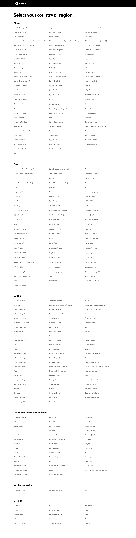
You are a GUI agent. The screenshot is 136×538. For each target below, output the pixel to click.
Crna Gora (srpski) (20, 367)
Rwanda (88, 117)
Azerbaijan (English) (56, 174)
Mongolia (88, 229)
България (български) (93, 309)
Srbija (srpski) (54, 384)
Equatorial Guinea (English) (23, 76)
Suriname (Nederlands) (57, 466)
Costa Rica (17, 435)
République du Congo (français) (96, 41)
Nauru (87, 510)
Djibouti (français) (55, 54)
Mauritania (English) (20, 104)
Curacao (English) (55, 435)
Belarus (87, 314)
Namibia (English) (20, 113)
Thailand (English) (91, 267)
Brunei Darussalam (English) (23, 183)
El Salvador (89, 466)
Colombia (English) (91, 430)
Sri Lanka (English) (20, 229)
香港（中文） (89, 187)
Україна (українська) (92, 397)
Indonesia (52, 192)
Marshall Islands (54, 510)
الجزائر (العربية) (54, 59)
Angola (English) (54, 28)
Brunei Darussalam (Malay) (58, 183)
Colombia (52, 430)
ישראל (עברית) (18, 196)
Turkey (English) (90, 276)
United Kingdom (55, 336)
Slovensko (17, 393)
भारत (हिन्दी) (17, 201)
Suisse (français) (54, 318)
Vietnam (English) (20, 285)
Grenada (17, 444)
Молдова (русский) (20, 362)
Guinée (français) (55, 72)
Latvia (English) (54, 358)
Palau (87, 514)
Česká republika (90, 318)
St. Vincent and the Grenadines (96, 470)
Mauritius (88, 104)
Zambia (87, 149)
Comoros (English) (55, 85)
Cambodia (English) (92, 210)
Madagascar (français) (93, 95)
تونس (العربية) (53, 140)
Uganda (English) (55, 144)
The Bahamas (18, 426)
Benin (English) (54, 36)
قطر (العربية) (89, 257)
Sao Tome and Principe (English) (24, 131)
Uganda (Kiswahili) (91, 144)
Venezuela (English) (56, 474)
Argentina (52, 417)
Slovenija (52, 388)
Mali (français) (54, 99)
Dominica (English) (20, 439)
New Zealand (18, 514)
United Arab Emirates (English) (24, 169)
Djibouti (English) (91, 54)
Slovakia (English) (55, 393)
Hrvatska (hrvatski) (20, 340)
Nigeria (51, 117)
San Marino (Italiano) (92, 393)
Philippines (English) (56, 248)
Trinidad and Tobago (21, 470)
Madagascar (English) (21, 99)
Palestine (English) (20, 257)
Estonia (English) (55, 327)
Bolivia (16, 422)
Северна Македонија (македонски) (97, 367)
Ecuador (88, 439)
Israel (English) (54, 196)
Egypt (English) (19, 63)
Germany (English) (55, 323)
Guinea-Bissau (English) (22, 81)
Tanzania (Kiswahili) (20, 144)
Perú (50, 461)
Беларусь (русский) (56, 314)
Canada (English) (19, 490)
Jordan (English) (54, 206)
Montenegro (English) (92, 362)
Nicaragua (88, 457)
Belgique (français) (55, 309)
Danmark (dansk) (91, 323)
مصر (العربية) (89, 59)
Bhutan (87, 183)
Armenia (88, 169)
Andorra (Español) (55, 301)
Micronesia (89, 506)
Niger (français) (90, 113)
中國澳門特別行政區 (20, 234)
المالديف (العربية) (19, 238)
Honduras (17, 448)
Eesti (86, 327)
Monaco (88, 358)
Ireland (16, 345)
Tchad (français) (90, 131)
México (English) (54, 457)
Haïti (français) (54, 448)
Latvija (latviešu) (19, 358)
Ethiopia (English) (55, 63)
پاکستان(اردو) (53, 253)
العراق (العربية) (53, 201)
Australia (17, 506)
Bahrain (52, 178)
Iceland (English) (55, 345)
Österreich (17, 305)
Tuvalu (87, 519)
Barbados (88, 417)
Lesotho (16, 90)
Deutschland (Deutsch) (21, 323)
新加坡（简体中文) (20, 267)
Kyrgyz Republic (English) (58, 210)
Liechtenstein (54, 349)
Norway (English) (55, 375)
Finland (87, 331)
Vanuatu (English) (20, 523)
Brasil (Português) (55, 422)
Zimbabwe (17, 153)
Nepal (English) (19, 243)
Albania (87, 301)
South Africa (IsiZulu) (56, 149)
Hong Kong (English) (20, 192)
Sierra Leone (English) (92, 122)
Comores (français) (20, 85)
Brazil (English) (90, 422)
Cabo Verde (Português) (93, 50)
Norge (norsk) (18, 375)
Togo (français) (54, 135)
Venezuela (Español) (20, 474)
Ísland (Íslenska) (90, 345)
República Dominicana (57, 439)
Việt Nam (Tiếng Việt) (92, 281)
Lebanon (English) (55, 224)
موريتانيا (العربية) (54, 104)
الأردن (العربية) (18, 206)
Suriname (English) (20, 466)
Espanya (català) (55, 331)
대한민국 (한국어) (19, 215)
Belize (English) (54, 426)
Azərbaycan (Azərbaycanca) (23, 174)
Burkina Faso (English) (21, 32)
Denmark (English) (20, 327)
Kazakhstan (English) (92, 219)
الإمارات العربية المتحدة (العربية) (59, 169)
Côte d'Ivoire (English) (92, 45)
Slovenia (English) (91, 388)
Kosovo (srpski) (54, 402)
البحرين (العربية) (90, 178)
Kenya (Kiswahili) (91, 81)
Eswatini (52, 131)
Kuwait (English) (90, 215)
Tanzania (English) (91, 139)
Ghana (87, 68)
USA (86, 490)
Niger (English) (19, 117)
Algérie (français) (19, 58)
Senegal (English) (55, 126)
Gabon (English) (54, 68)
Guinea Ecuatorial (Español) (58, 76)
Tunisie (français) (19, 139)
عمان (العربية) (89, 243)
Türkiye (51, 276)
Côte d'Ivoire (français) (57, 45)
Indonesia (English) (91, 192)
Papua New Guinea (56, 514)
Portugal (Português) (21, 380)
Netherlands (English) (92, 371)
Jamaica (16, 452)
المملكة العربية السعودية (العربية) (24, 262)
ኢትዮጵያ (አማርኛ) (90, 63)
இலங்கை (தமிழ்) (55, 229)
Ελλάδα (87, 336)
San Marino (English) (20, 397)
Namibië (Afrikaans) (56, 113)
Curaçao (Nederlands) (92, 435)
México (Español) (19, 457)
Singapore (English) (91, 262)
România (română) (91, 380)
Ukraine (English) (55, 397)
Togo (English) (90, 135)
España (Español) (19, 331)
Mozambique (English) (92, 109)
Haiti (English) (90, 448)
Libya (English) (90, 90)
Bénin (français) (19, 36)
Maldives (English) (91, 234)
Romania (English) (20, 384)
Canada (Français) (55, 490)
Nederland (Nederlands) (57, 371)
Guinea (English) (90, 72)
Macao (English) (54, 234)
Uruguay (52, 470)
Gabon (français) (19, 68)
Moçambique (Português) (58, 109)
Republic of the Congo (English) (24, 45)
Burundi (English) (91, 32)
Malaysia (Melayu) (91, 238)
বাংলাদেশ (16, 178)
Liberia (87, 85)
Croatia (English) (55, 340)
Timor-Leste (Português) (22, 276)
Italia (15, 349)
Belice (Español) (90, 426)
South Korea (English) (56, 215)
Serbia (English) (90, 384)
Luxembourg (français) (57, 353)
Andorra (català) (19, 301)
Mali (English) (89, 99)
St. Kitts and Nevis (55, 452)
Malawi (16, 109)
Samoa (87, 523)
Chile (15, 430)
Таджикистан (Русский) (22, 272)
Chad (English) (18, 135)
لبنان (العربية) (89, 224)
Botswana (88, 36)
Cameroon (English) (56, 50)
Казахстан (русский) (56, 219)
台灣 (15, 281)
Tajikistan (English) (55, 272)
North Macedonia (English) (58, 367)
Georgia (52, 187)
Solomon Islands (19, 519)
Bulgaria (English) (20, 314)
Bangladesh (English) (92, 174)
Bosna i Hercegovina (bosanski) (95, 305)
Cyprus (16, 187)
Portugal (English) (55, 380)
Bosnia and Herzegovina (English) (60, 305)
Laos (15, 224)
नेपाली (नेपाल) (53, 243)
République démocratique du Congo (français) (65, 41)
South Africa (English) (21, 149)
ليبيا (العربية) (53, 90)
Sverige (16, 388)
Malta (16, 371)
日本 (86, 206)
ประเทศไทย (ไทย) (55, 267)
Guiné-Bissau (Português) (94, 76)
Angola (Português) (20, 28)
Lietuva (87, 349)
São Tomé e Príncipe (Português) (96, 126)
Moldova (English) (55, 362)
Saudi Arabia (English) (56, 262)
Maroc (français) (19, 95)
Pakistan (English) (20, 252)
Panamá (16, 461)
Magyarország (90, 340)
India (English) (90, 196)
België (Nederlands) (20, 309)
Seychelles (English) (20, 122)
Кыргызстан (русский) (21, 210)
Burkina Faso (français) (93, 28)
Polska (87, 375)
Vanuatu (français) (55, 523)
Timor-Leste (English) (92, 272)
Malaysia (52, 238)
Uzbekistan (53, 281)
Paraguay (88, 461)
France (16, 336)
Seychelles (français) (56, 122)
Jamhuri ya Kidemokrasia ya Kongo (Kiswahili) (29, 41)
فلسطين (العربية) (90, 253)
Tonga (51, 519)
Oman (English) (19, 248)
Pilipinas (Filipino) (91, 248)
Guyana (88, 444)
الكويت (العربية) (18, 220)
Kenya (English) (54, 81)
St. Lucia (88, 452)
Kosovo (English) (19, 402)
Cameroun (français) (21, 50)
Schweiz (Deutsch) (20, 318)
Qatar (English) (54, 257)
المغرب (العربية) (54, 95)
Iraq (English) (89, 201)
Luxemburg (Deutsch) (92, 353)
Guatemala (53, 444)
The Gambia (18, 72)
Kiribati (16, 510)
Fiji (50, 506)
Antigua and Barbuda (21, 417)
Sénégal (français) (20, 126)
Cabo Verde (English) (21, 54)
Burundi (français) (55, 32)
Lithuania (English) (20, 353)
